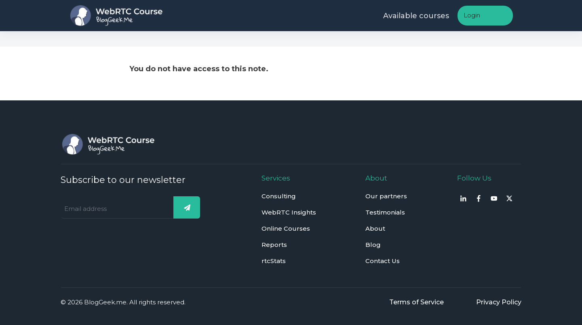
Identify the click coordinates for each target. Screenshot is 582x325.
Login (472, 15)
